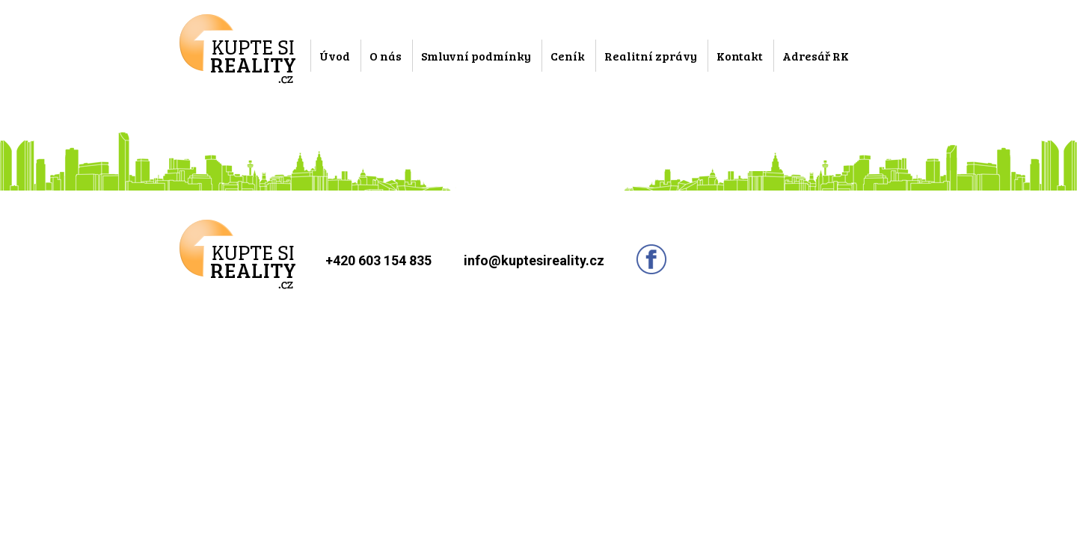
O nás (385, 56)
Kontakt (740, 56)
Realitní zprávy (650, 56)
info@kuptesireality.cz (534, 260)
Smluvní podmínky (476, 56)
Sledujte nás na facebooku (651, 259)
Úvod (334, 56)
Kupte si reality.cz (237, 49)
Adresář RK (815, 56)
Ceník (567, 56)
